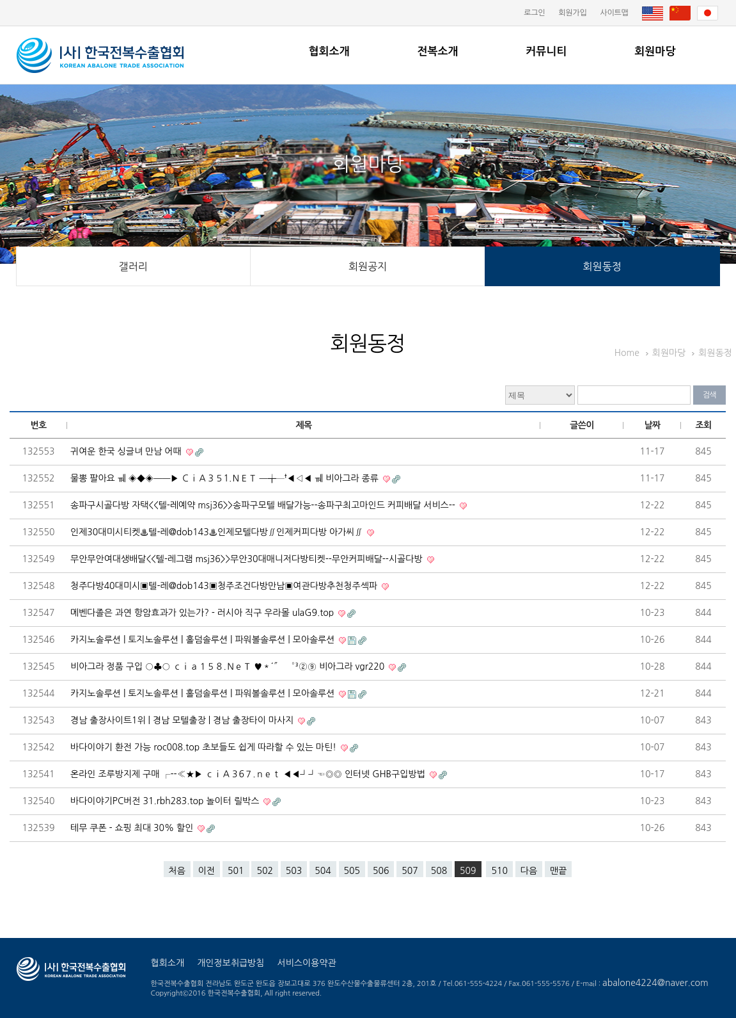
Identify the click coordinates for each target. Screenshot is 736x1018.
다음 (529, 870)
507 (410, 870)
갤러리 (133, 266)
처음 (177, 870)
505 (352, 870)
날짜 (653, 425)
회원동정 (602, 266)
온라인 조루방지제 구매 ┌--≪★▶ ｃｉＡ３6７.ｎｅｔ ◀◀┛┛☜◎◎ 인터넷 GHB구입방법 (249, 774)
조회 (704, 425)
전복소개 (437, 51)
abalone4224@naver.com (655, 982)
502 (264, 870)
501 (236, 870)
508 (439, 870)
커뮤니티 (546, 51)
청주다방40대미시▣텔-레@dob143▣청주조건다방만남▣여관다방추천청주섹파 (225, 585)
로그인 (534, 13)
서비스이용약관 (306, 962)
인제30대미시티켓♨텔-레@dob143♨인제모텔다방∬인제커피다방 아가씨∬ (217, 532)
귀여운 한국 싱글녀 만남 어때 (127, 451)
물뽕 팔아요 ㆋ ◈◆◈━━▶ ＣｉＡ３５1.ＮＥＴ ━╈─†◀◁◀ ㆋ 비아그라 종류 (225, 478)
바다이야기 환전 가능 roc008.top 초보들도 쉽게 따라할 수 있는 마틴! (204, 747)
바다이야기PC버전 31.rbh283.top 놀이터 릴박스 (166, 800)
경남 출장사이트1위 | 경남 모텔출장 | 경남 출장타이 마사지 (183, 720)
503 (294, 870)
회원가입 (572, 13)
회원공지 (367, 266)
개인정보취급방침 (230, 962)
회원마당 (654, 51)
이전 (206, 870)
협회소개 (329, 51)
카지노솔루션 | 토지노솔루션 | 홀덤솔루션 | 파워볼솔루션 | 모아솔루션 (203, 639)
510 (499, 870)
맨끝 (558, 870)
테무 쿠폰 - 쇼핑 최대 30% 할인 (133, 827)
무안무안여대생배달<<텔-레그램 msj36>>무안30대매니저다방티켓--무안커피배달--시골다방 (247, 558)
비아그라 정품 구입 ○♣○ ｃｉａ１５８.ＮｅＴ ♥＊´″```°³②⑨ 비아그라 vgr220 (228, 666)
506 (381, 870)
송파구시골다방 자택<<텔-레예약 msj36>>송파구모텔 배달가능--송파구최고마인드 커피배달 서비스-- (264, 505)
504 (323, 870)
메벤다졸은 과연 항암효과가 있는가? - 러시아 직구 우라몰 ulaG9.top (203, 612)
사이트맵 (614, 13)
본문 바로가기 (0, 0)
